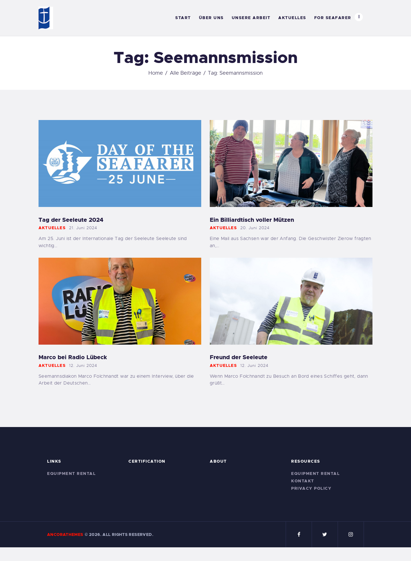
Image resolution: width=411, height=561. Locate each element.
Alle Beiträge (185, 73)
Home (155, 73)
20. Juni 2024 (255, 227)
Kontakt (302, 480)
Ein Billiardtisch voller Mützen (252, 219)
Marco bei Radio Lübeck (73, 357)
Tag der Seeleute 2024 (71, 219)
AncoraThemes (65, 534)
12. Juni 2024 (83, 365)
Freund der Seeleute (238, 357)
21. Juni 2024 (83, 227)
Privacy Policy (311, 488)
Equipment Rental (71, 473)
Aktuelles (52, 227)
